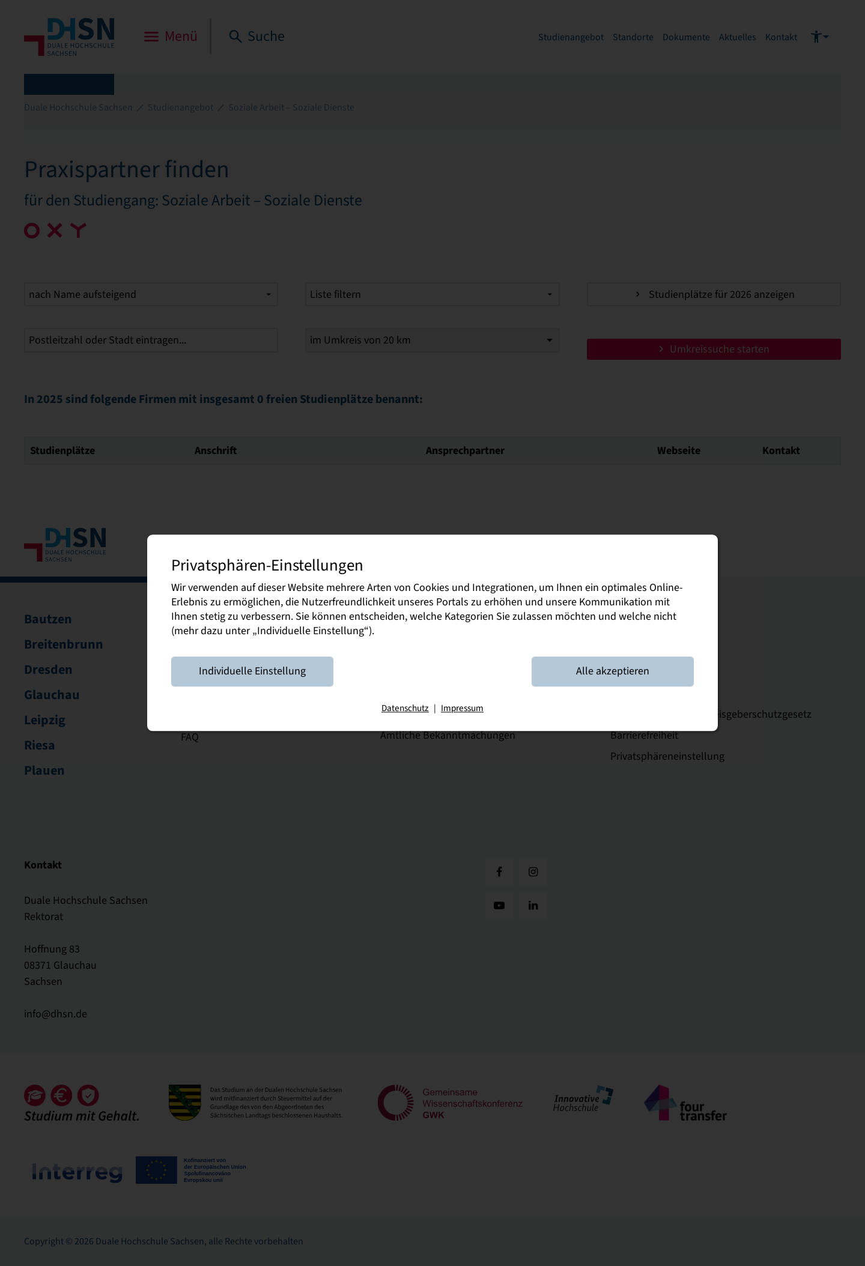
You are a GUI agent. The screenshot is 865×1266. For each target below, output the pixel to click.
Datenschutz (405, 708)
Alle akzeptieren (612, 671)
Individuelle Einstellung (252, 671)
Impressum (462, 708)
